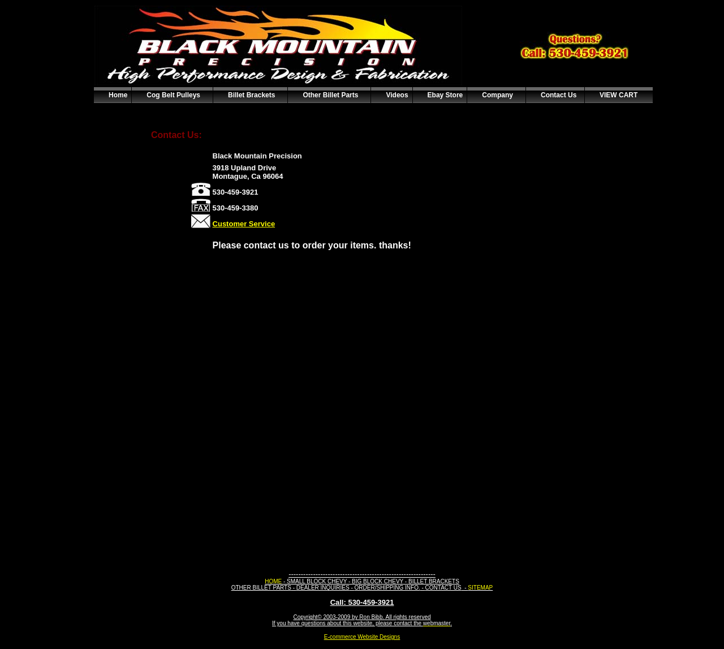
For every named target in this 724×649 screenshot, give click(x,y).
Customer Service (244, 224)
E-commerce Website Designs (362, 637)
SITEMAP (480, 587)
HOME (273, 581)
